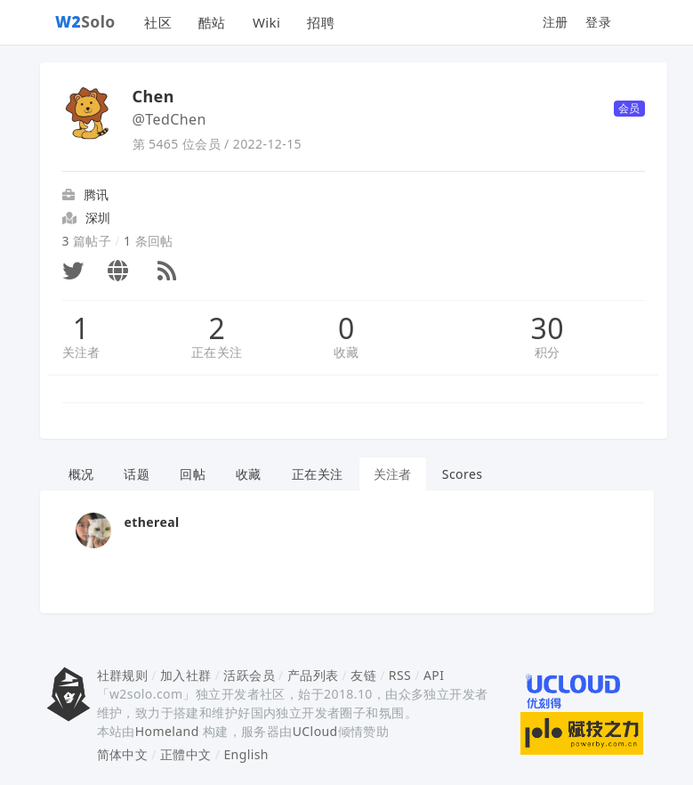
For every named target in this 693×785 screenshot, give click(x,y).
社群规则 (123, 675)
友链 (363, 675)
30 (547, 328)
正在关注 (217, 352)
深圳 (98, 217)
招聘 (320, 22)
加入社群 (186, 675)
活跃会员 (249, 675)
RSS (400, 675)
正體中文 (186, 754)
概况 (81, 473)
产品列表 (313, 675)
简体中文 (123, 754)
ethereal (152, 522)
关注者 (81, 352)
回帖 (192, 473)
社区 (158, 22)
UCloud (315, 731)
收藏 (346, 352)
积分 (547, 352)
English (246, 754)
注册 (555, 21)
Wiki (266, 22)
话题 (136, 473)
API (433, 675)
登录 (598, 21)
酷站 (212, 22)
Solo (85, 21)
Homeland (167, 731)
